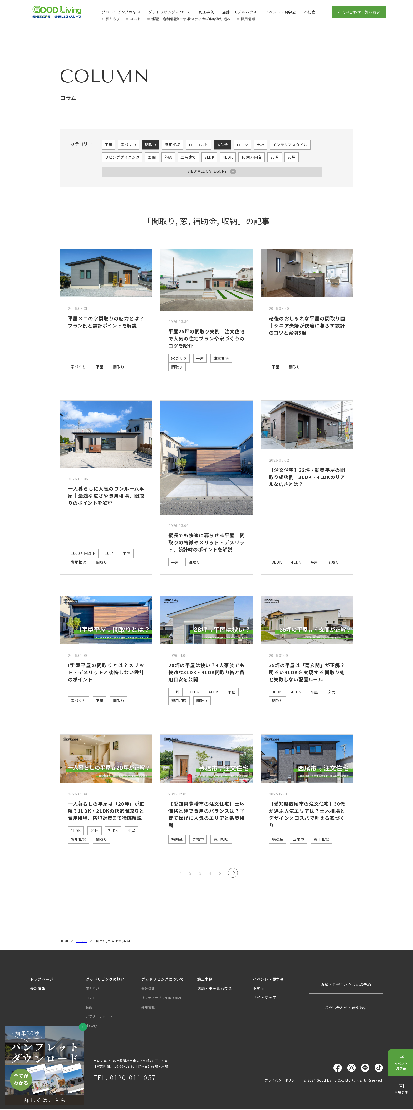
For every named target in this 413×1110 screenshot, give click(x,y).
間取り (150, 144)
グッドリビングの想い (121, 11)
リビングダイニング (122, 157)
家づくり (128, 144)
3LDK (209, 157)
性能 (89, 1007)
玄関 (152, 157)
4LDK (228, 157)
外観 (168, 157)
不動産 (310, 11)
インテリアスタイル (290, 144)
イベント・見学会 (280, 11)
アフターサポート (99, 1016)
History (91, 1026)
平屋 (108, 144)
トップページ (41, 979)
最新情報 (38, 988)
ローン (242, 144)
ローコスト (198, 144)
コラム (81, 941)
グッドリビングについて (169, 11)
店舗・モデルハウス (239, 11)
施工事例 (206, 11)
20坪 (274, 157)
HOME (64, 941)
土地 (260, 144)
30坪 (291, 157)
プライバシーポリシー (281, 1080)
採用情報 (148, 1007)
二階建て (188, 157)
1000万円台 (251, 157)
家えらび (92, 989)
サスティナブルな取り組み (161, 998)
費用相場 (172, 144)
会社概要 (148, 989)
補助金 (222, 144)
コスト (91, 998)
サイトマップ (264, 998)
